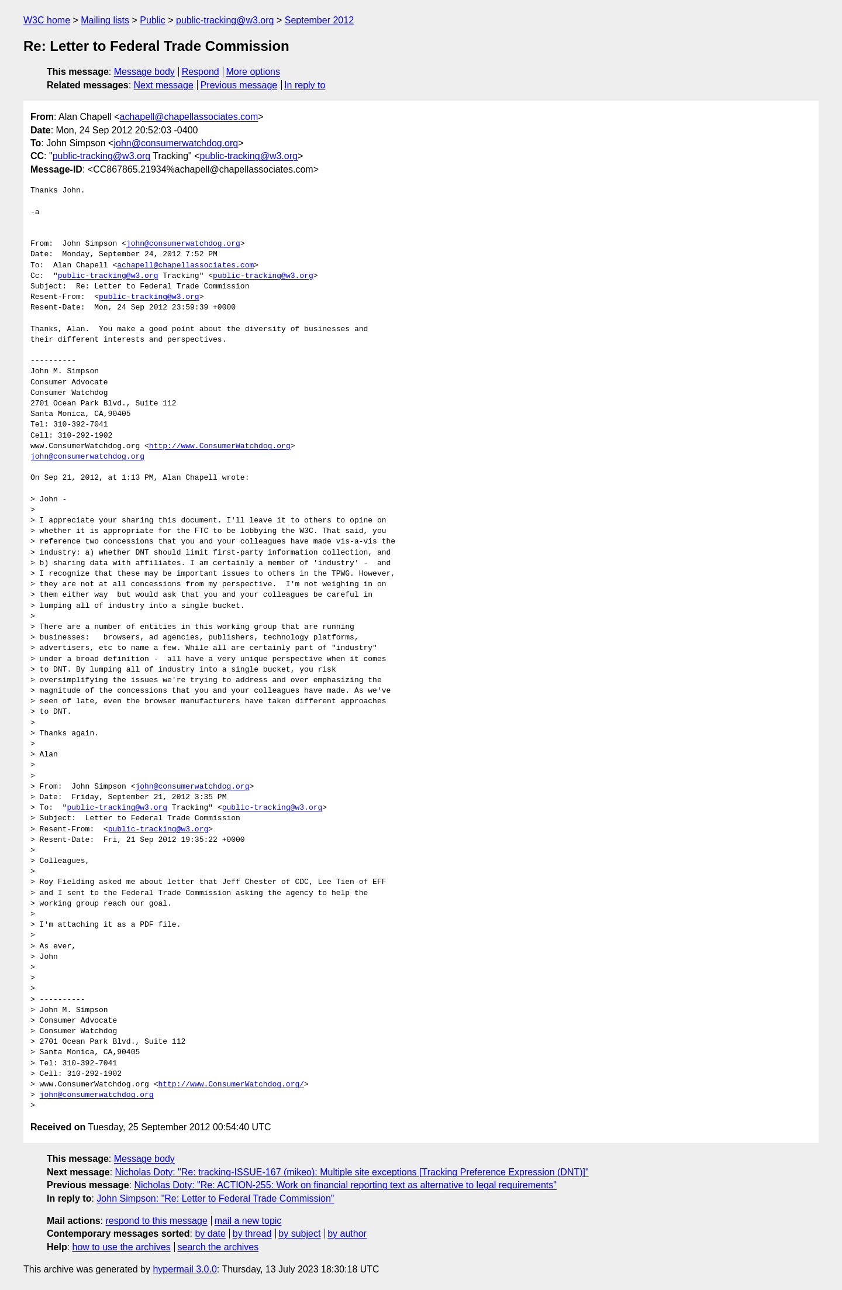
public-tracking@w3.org (225, 20)
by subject (299, 1234)
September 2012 (319, 20)
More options (253, 72)
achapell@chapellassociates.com (189, 117)
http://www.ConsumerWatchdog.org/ (231, 1084)
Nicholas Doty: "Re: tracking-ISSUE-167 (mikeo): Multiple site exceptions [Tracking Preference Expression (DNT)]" (352, 1172)
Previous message (239, 85)
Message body (144, 72)
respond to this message (156, 1221)
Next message (164, 85)
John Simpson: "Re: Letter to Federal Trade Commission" (215, 1198)
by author (347, 1234)
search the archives (218, 1247)
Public (152, 20)
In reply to (304, 85)
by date (210, 1234)
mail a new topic (248, 1221)
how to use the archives (122, 1247)
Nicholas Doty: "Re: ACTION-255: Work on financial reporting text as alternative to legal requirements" (345, 1185)
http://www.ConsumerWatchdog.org (220, 446)
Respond (200, 72)
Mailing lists (105, 20)
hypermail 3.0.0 (184, 1269)
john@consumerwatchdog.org (175, 143)
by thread (252, 1234)
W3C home (46, 20)
